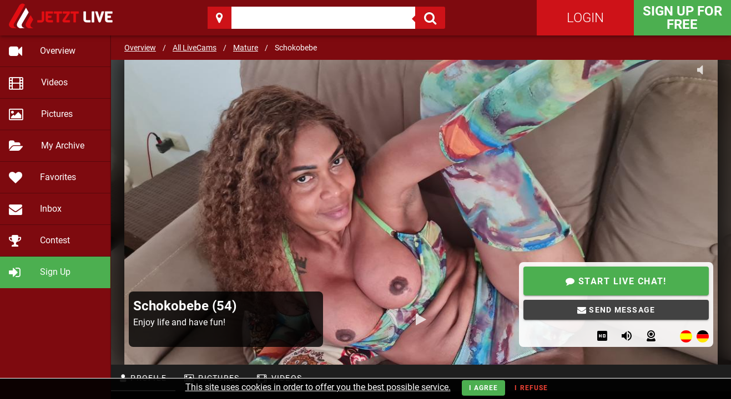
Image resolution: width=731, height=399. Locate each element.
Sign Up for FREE (682, 17)
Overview (140, 47)
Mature (245, 47)
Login (585, 17)
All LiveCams (194, 47)
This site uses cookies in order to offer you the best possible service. (318, 387)
